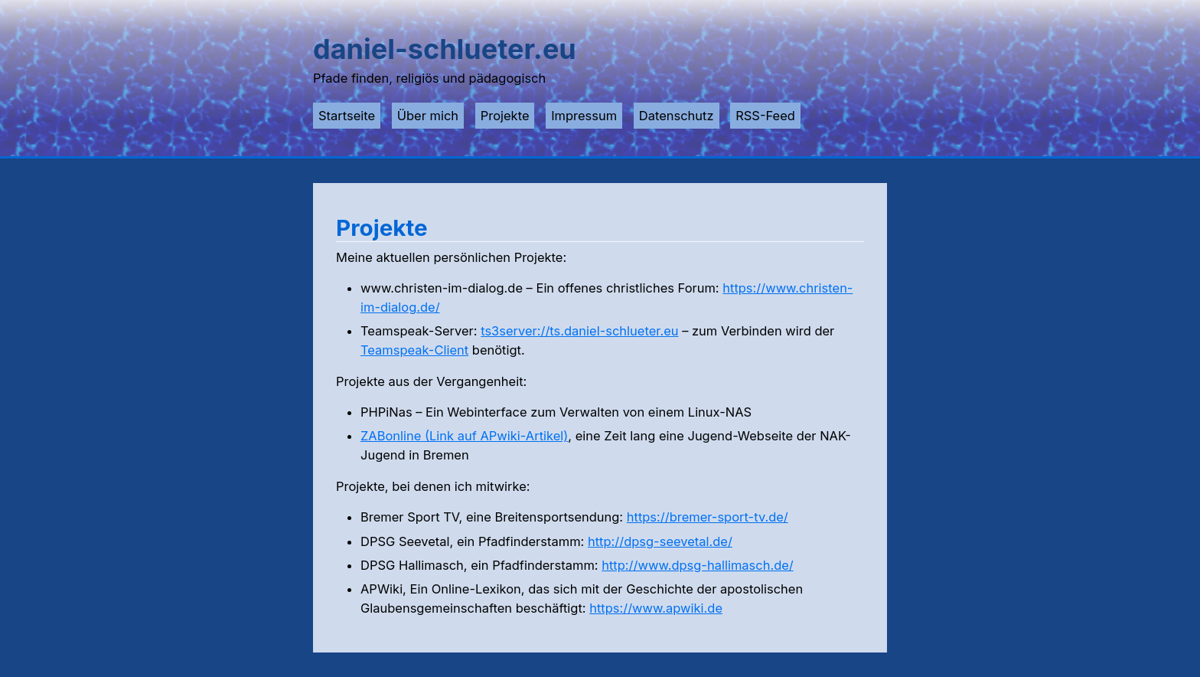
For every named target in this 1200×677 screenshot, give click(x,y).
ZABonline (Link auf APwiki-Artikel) (464, 435)
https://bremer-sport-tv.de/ (707, 517)
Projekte (505, 115)
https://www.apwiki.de (655, 608)
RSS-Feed (765, 115)
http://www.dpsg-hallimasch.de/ (698, 565)
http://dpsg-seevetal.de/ (660, 541)
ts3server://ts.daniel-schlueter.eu (579, 330)
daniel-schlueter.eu (444, 49)
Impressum (584, 115)
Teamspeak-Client (414, 350)
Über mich (427, 115)
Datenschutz (676, 115)
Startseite (346, 115)
